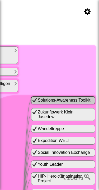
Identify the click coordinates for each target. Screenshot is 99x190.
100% (75, 177)
